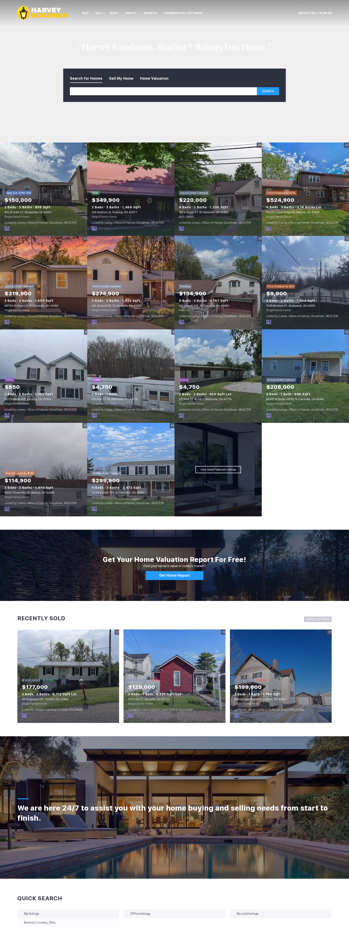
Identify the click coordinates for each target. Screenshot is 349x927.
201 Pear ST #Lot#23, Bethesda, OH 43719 (205, 399)
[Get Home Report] (174, 575)
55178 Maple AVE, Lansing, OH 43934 (27, 399)
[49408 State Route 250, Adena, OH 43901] (281, 676)
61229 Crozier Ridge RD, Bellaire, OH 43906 (292, 212)
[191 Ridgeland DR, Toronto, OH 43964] (68, 676)
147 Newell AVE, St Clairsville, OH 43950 (204, 305)
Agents (153, 13)
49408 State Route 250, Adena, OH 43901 (260, 699)
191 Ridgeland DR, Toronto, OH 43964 (45, 699)
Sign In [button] (325, 13)
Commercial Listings (186, 13)
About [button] (134, 13)
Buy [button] (88, 13)
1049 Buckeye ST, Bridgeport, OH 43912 (290, 305)
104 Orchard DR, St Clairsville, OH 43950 (117, 305)
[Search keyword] (163, 91)
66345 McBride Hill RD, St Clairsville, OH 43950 (295, 399)
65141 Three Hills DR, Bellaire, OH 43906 (29, 492)
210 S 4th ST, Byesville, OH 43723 (149, 699)
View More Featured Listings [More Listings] (218, 469)
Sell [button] (102, 13)
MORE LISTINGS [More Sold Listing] (317, 619)
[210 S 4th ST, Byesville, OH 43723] (174, 676)
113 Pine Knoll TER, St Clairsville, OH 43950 (118, 492)
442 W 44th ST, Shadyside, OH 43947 (28, 212)
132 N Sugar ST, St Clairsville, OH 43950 (203, 212)
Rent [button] (117, 13)
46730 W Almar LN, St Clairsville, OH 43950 (31, 305)
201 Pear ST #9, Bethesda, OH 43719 (114, 399)
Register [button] (307, 13)
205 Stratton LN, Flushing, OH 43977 (114, 212)
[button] (45, 13)
